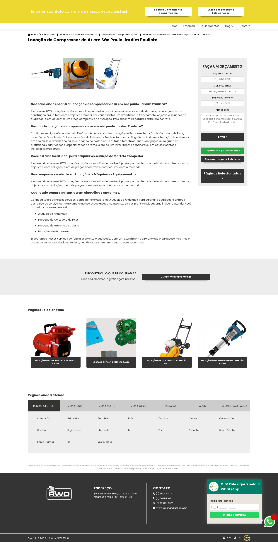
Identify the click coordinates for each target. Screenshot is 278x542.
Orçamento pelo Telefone (222, 159)
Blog (228, 26)
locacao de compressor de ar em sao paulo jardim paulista (177, 34)
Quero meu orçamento (176, 276)
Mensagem (222, 109)
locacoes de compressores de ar (78, 34)
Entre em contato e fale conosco (221, 11)
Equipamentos (210, 26)
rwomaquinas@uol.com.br (170, 508)
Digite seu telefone (222, 97)
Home (174, 26)
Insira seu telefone (221, 500)
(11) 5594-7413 (162, 493)
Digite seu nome (222, 73)
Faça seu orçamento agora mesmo (168, 11)
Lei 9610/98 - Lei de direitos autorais (160, 468)
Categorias (48, 34)
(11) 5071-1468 (162, 498)
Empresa (189, 26)
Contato (244, 26)
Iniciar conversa (234, 515)
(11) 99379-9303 (163, 503)
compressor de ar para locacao (120, 34)
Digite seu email (222, 85)
